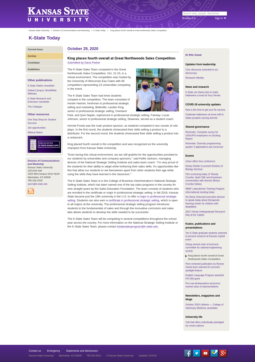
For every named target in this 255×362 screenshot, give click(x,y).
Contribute (34, 62)
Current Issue (35, 49)
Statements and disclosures (82, 350)
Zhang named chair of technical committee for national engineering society (203, 247)
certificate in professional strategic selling (134, 200)
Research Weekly (194, 77)
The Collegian (35, 106)
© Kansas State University (120, 355)
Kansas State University (63, 14)
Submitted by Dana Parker (83, 62)
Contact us (35, 350)
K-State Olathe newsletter (41, 85)
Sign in (219, 18)
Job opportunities (37, 127)
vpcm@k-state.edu (37, 184)
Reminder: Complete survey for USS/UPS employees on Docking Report (202, 135)
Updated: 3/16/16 (148, 355)
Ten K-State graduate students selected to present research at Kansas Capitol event (206, 236)
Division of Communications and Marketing (71, 30)
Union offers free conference (200, 161)
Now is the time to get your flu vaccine (205, 109)
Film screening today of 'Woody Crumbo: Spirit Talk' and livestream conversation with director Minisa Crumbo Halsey (203, 179)
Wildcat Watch (35, 132)
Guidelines (34, 69)
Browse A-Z (189, 18)
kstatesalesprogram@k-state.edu (137, 226)
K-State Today (99, 30)
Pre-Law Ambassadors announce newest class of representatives (202, 285)
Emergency (53, 350)
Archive (32, 56)
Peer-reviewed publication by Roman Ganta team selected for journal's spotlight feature (204, 267)
